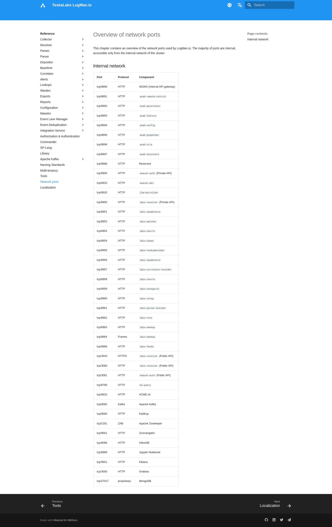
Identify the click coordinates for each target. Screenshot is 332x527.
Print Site (178, 15)
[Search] (269, 5)
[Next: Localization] (274, 505)
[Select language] (239, 5)
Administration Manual (122, 15)
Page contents (257, 33)
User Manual (69, 15)
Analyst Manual (93, 15)
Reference (149, 15)
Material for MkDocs (65, 520)
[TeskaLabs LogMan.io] (43, 5)
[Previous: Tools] (53, 505)
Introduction (48, 15)
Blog (164, 15)
